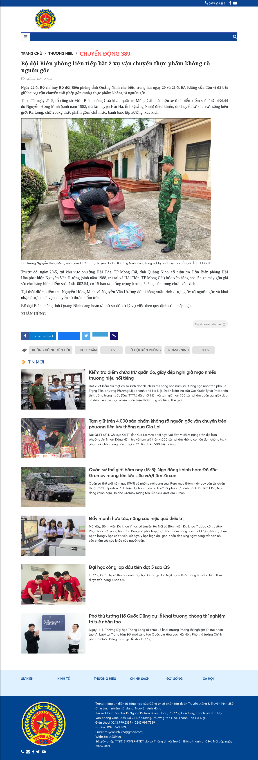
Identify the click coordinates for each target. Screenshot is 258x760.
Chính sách (139, 679)
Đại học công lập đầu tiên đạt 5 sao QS (129, 567)
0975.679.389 (215, 3)
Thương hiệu (60, 53)
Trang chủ (31, 53)
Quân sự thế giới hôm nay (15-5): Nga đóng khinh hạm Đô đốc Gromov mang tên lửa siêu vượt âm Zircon (153, 472)
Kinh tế (63, 679)
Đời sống (174, 679)
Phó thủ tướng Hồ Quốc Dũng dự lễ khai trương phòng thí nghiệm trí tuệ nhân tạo (157, 619)
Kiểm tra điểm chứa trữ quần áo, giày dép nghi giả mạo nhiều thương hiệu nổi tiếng (152, 375)
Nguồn (210, 324)
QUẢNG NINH (175, 350)
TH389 (201, 350)
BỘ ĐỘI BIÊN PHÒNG (143, 350)
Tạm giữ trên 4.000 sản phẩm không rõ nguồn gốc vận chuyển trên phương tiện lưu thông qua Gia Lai (157, 424)
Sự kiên (27, 679)
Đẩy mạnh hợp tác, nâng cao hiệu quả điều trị (136, 518)
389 (111, 350)
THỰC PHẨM (86, 350)
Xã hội (208, 679)
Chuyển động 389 (105, 54)
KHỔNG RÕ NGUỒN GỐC (51, 350)
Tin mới (32, 362)
